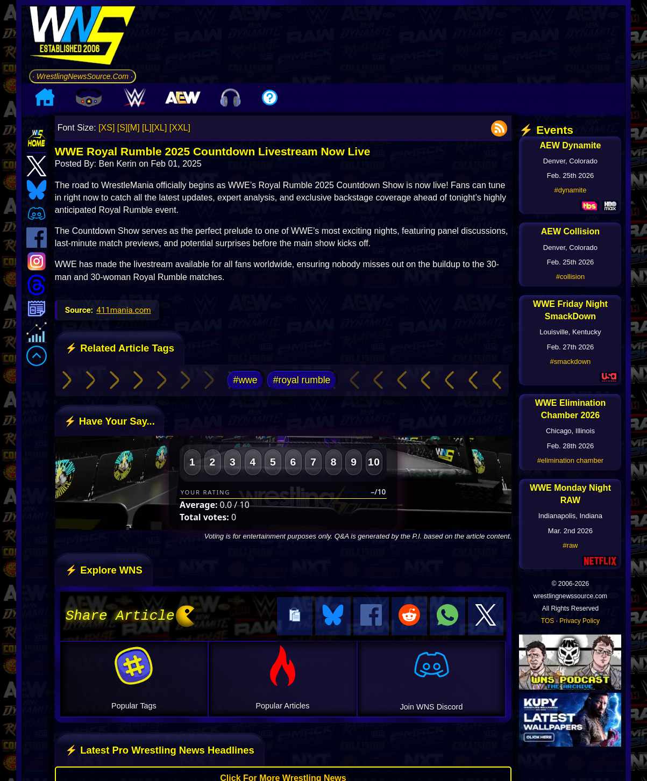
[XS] (106, 127)
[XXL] (179, 127)
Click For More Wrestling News (283, 776)
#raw (570, 545)
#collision (570, 277)
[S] (122, 127)
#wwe (245, 380)
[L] (147, 127)
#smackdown (570, 361)
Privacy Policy (579, 621)
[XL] (159, 127)
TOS (547, 621)
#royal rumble (302, 380)
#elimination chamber (570, 460)
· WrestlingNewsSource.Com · (82, 76)
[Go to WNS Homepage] (82, 37)
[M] (133, 127)
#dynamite (570, 190)
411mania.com (123, 310)
